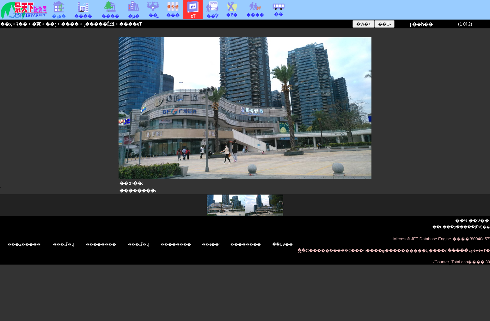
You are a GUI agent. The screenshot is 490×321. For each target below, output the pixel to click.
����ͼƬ (130, 24)
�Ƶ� (231, 12)
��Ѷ (212, 14)
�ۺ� (59, 14)
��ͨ (278, 12)
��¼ (461, 220)
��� (173, 13)
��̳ (153, 13)
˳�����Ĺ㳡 (98, 24)
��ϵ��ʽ (210, 244)
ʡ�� (21, 24)
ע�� (483, 220)
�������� (176, 244)
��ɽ (51, 24)
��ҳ (6, 24)
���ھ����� (24, 244)
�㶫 (36, 24)
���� (255, 12)
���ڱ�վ (63, 244)
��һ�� (422, 24)
